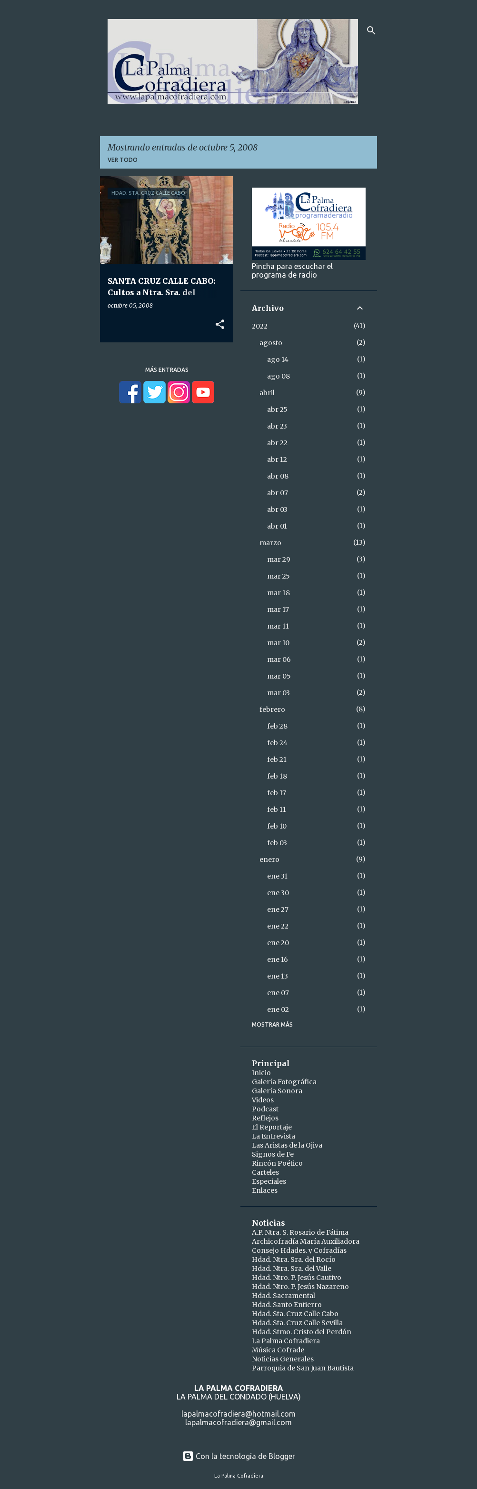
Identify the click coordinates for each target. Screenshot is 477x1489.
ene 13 (277, 976)
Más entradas (167, 370)
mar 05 (279, 676)
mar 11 (278, 626)
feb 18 (277, 776)
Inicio (261, 1073)
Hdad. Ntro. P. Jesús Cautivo (296, 1277)
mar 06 (279, 659)
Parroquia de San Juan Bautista (303, 1368)
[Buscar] (371, 30)
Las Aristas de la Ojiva (287, 1145)
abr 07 (277, 493)
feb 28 (277, 726)
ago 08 (278, 376)
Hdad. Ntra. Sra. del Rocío (294, 1259)
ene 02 (278, 1009)
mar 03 (278, 693)
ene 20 (278, 943)
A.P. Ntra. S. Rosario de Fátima (300, 1232)
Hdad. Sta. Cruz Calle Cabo (295, 1313)
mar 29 (278, 559)
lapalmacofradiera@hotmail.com (238, 1413)
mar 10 (278, 643)
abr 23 (277, 426)
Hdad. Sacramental (283, 1295)
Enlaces (265, 1190)
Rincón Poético (277, 1163)
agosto (270, 343)
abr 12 (277, 459)
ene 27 (277, 909)
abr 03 (277, 509)
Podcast (265, 1109)
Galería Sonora (277, 1091)
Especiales (269, 1181)
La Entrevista (273, 1136)
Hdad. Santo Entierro (287, 1304)
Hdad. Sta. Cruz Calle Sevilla (297, 1323)
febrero (272, 709)
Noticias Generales (283, 1359)
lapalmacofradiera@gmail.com (238, 1422)
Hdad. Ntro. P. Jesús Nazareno (300, 1286)
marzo (270, 543)
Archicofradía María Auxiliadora (305, 1241)
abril (267, 393)
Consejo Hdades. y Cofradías (299, 1250)
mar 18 (278, 593)
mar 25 (278, 576)
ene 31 (277, 876)
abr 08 (277, 476)
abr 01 (277, 526)
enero (269, 859)
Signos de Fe (273, 1154)
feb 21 (277, 759)
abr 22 (277, 443)
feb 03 (277, 843)
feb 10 (277, 826)
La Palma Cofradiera (286, 1341)
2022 (260, 326)
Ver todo (123, 160)
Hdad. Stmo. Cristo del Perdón (301, 1332)
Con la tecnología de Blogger (238, 1456)
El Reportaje (272, 1127)
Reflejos (265, 1118)
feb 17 (276, 793)
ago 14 (277, 359)
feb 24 (277, 743)
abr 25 (277, 409)
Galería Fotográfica (284, 1082)
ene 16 (277, 959)
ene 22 (277, 926)
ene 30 (278, 893)
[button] (220, 325)
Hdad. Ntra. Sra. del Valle (291, 1268)
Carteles (265, 1172)
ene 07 (278, 993)
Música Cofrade (278, 1350)
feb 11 (276, 809)
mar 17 (278, 609)
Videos (263, 1100)
